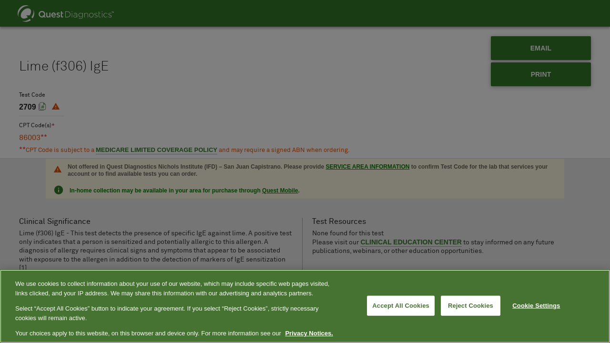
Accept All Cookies (400, 305)
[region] (305, 306)
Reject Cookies (470, 305)
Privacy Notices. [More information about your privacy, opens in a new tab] (309, 333)
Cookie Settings (536, 305)
